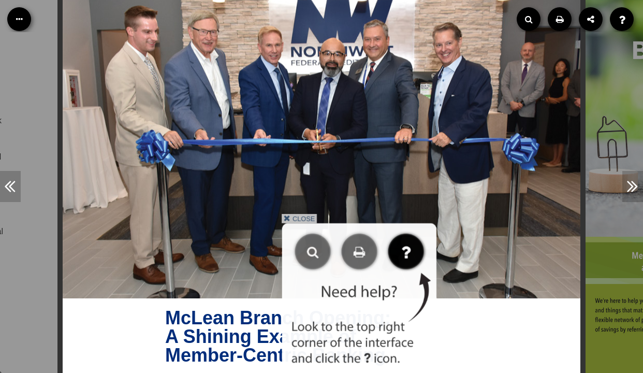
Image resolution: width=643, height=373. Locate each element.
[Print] (560, 19)
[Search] (528, 19)
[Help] (622, 19)
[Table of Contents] (19, 19)
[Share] (591, 19)
